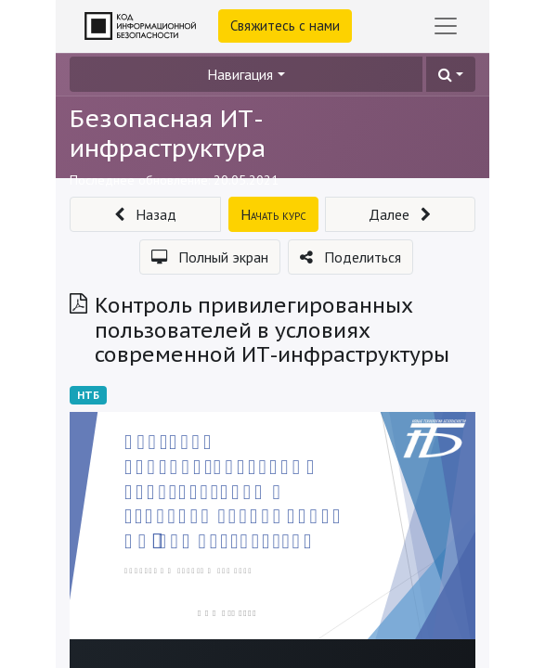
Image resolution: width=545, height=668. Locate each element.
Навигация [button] (240, 74)
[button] (450, 74)
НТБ (88, 395)
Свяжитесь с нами (285, 25)
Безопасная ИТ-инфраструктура (168, 132)
